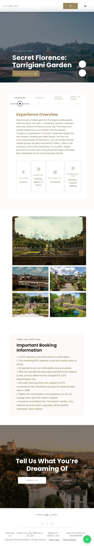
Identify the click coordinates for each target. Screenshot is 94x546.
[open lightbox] (49, 240)
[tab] (20, 100)
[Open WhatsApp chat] (87, 539)
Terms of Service (69, 540)
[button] (85, 6)
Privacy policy (54, 540)
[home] (11, 6)
